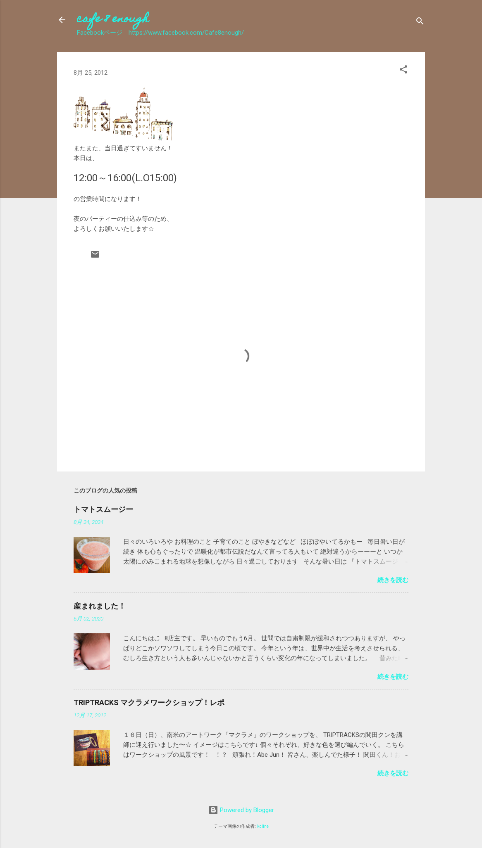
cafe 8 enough (113, 19)
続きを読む (392, 580)
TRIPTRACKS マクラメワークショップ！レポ (149, 702)
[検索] (420, 22)
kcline (263, 826)
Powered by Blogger (241, 810)
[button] (403, 70)
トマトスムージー (103, 509)
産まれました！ (100, 606)
